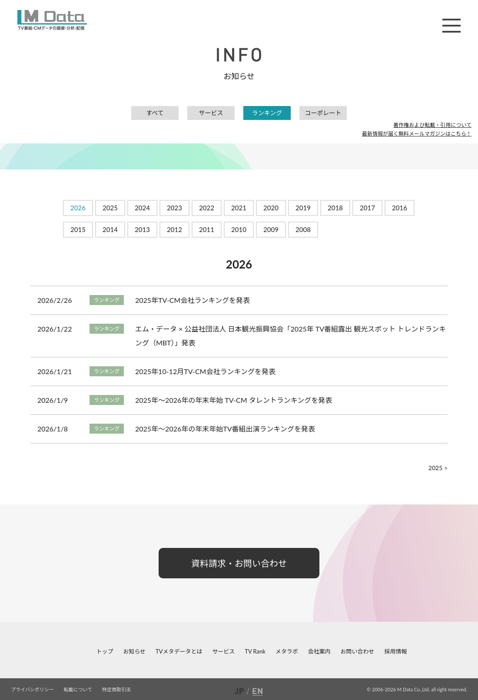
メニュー (451, 26)
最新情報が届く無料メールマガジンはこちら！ (416, 133)
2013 (142, 229)
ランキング (267, 112)
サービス (211, 112)
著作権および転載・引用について (432, 125)
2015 (78, 229)
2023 (174, 208)
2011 (206, 229)
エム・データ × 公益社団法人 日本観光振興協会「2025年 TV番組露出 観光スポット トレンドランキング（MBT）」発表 (290, 336)
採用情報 (395, 651)
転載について (78, 689)
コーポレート (323, 112)
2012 (174, 229)
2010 (238, 229)
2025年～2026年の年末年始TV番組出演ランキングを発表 (225, 429)
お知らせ (134, 651)
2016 (399, 208)
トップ (104, 651)
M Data (52, 20)
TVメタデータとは (179, 651)
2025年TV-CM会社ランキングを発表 (192, 300)
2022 (206, 208)
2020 (271, 208)
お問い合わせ (358, 651)
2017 (367, 208)
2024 (142, 208)
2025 (110, 208)
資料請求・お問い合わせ (239, 563)
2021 (238, 208)
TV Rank (255, 651)
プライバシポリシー (32, 689)
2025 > (438, 467)
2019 (303, 208)
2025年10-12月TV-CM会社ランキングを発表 (205, 371)
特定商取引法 (116, 689)
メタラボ (287, 651)
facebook (7, 651)
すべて (154, 112)
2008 (303, 229)
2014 (110, 229)
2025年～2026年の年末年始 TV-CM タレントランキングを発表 (233, 400)
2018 (335, 208)
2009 (271, 229)
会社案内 (319, 651)
